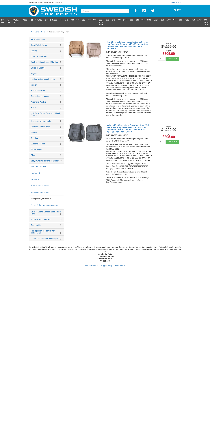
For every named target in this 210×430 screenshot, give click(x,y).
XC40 (199, 20)
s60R (149, 20)
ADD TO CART (173, 59)
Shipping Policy (106, 266)
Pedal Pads (35, 179)
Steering (34, 138)
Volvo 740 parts (40, 32)
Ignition (34, 85)
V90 (94, 20)
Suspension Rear (38, 144)
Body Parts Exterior (39, 45)
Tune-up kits (36, 225)
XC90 (168, 20)
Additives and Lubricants (41, 219)
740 (66, 20)
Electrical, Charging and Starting (44, 62)
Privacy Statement (91, 266)
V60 (193, 20)
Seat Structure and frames (40, 192)
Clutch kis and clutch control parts (45, 239)
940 (77, 20)
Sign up (178, 2)
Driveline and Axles (39, 56)
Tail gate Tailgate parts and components (45, 205)
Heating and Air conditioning (43, 79)
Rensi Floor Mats (38, 39)
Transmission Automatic (41, 121)
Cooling (34, 51)
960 (83, 20)
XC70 (125, 20)
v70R (156, 20)
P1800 (24, 20)
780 (72, 20)
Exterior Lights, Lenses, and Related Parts (46, 213)
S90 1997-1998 (101, 22)
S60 (162, 20)
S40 (137, 20)
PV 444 (2, 21)
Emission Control (38, 68)
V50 (174, 20)
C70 (113, 20)
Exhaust (34, 132)
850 (89, 20)
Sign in (173, 2)
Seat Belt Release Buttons (40, 186)
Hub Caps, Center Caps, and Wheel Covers (45, 114)
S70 (107, 20)
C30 (180, 20)
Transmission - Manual (40, 96)
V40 (143, 20)
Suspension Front (38, 90)
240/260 (53, 20)
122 (31, 20)
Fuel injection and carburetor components (43, 232)
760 (61, 20)
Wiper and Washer (38, 102)
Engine (34, 73)
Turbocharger (36, 149)
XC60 (187, 20)
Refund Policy (120, 266)
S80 (131, 20)
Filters (33, 155)
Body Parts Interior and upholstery (45, 161)
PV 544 (8, 21)
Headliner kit (35, 173)
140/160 (38, 20)
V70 (119, 20)
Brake (33, 107)
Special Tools (16, 21)
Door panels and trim (38, 167)
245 (46, 20)
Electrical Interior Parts (40, 127)
